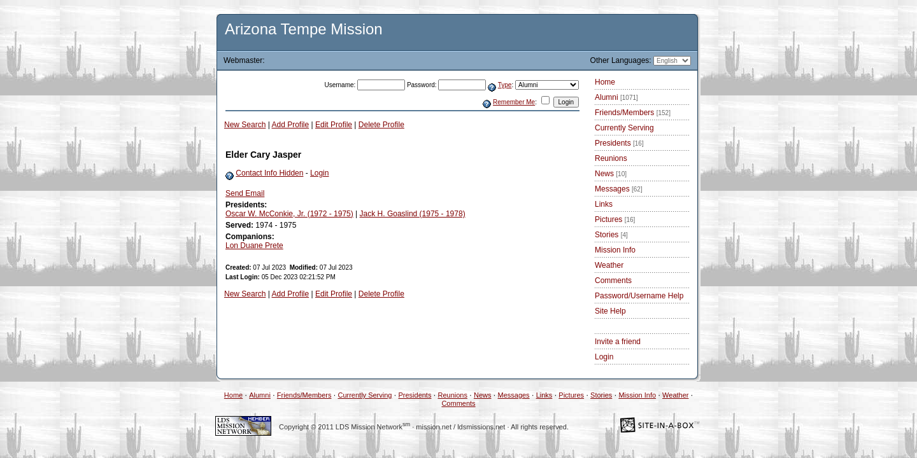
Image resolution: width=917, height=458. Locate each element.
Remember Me (514, 102)
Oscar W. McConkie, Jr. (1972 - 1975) (289, 213)
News (611, 173)
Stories (611, 234)
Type (505, 84)
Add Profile (290, 124)
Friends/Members (633, 112)
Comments (613, 280)
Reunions (611, 158)
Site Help (610, 311)
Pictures (615, 219)
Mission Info (615, 250)
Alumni (616, 97)
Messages (619, 188)
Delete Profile (381, 124)
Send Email (244, 193)
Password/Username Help (639, 295)
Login (319, 173)
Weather (609, 265)
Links (604, 204)
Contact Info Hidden (269, 173)
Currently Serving (624, 127)
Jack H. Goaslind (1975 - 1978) (413, 213)
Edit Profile (333, 124)
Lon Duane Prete (254, 245)
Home (605, 82)
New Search (245, 124)
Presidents (619, 143)
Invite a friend (618, 341)
